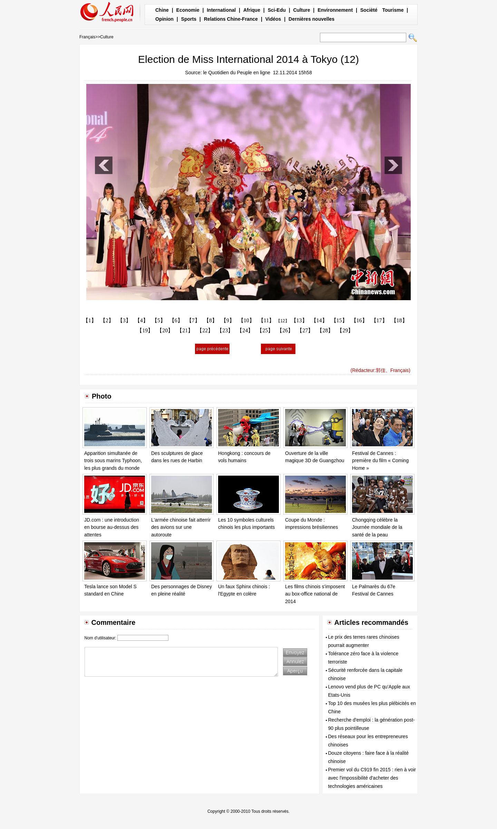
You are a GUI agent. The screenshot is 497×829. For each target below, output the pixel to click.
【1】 (90, 320)
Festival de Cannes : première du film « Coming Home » (380, 460)
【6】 (176, 320)
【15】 (339, 320)
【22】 (205, 330)
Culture (301, 10)
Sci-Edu (277, 10)
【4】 (141, 320)
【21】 (185, 330)
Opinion (164, 19)
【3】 (124, 320)
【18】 (399, 320)
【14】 (319, 320)
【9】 (228, 320)
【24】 (245, 330)
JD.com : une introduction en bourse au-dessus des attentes (111, 527)
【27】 (305, 330)
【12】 (282, 320)
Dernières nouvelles (311, 19)
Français (87, 37)
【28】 (325, 330)
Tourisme (392, 10)
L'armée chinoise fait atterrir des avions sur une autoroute (181, 527)
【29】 (345, 330)
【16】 (359, 320)
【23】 (225, 330)
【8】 (210, 320)
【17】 (379, 320)
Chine (162, 10)
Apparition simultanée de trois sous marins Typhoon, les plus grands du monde (113, 460)
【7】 (193, 320)
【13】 (299, 320)
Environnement (335, 10)
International (221, 10)
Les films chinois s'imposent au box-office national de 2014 (315, 594)
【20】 (165, 330)
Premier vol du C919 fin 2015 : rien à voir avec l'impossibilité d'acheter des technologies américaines (372, 778)
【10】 (246, 320)
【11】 (266, 320)
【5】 (159, 320)
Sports (188, 19)
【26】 (285, 330)
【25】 (265, 330)
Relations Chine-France (231, 19)
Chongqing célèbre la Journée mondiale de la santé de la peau (377, 527)
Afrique (251, 10)
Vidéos (273, 19)
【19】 (145, 330)
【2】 (107, 320)
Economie (187, 10)
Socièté (369, 10)
